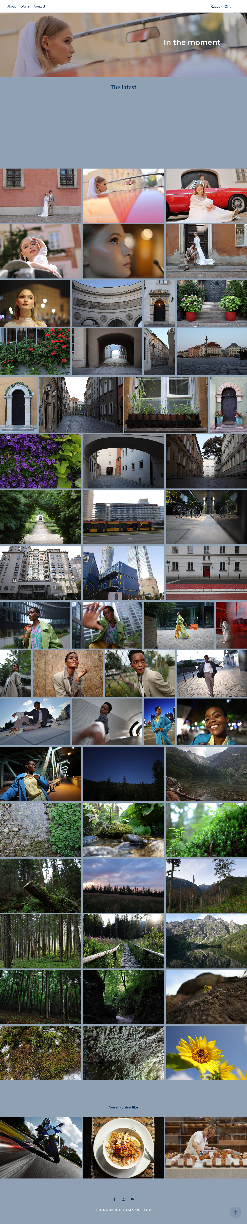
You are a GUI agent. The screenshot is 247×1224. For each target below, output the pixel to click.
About (11, 6)
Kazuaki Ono (221, 6)
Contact (39, 6)
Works (25, 6)
